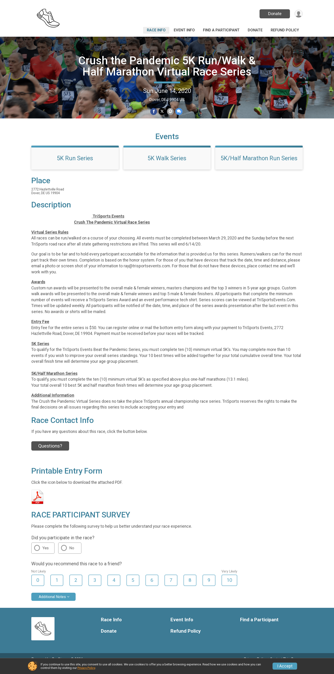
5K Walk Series (167, 164)
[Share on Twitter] (162, 111)
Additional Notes (52, 603)
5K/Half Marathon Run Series (259, 164)
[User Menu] (298, 14)
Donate (274, 13)
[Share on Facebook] (154, 111)
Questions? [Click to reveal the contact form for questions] (50, 452)
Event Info (184, 30)
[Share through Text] (178, 111)
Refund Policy (285, 30)
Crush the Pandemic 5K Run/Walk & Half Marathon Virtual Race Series (167, 66)
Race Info (156, 30)
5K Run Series (75, 164)
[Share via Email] (170, 111)
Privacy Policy (86, 668)
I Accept (284, 666)
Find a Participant (221, 30)
